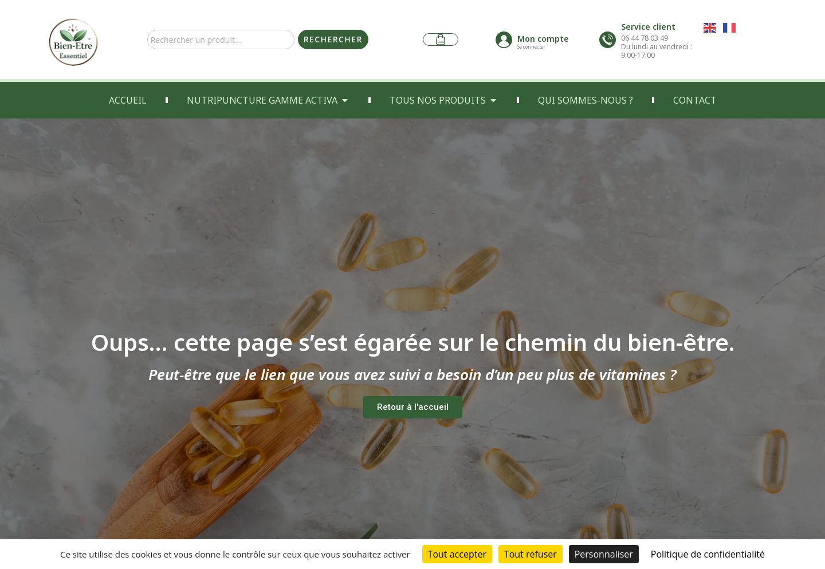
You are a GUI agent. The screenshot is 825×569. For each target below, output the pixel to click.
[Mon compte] (504, 39)
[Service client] (607, 39)
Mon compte (543, 38)
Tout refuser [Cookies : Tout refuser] (530, 554)
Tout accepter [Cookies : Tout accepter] (457, 554)
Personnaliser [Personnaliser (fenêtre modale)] (604, 554)
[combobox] (220, 39)
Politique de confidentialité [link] (708, 554)
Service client (648, 26)
